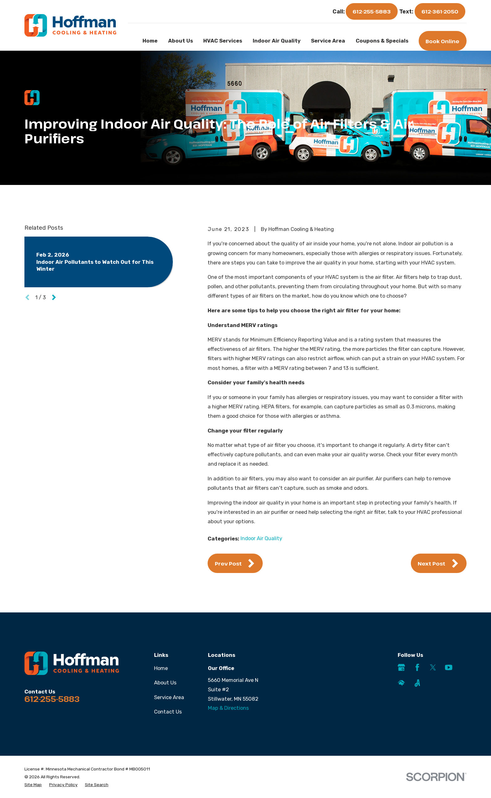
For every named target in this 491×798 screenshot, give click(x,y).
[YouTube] (448, 667)
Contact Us (168, 711)
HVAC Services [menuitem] (222, 41)
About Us (165, 682)
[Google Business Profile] (401, 667)
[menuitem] (33, 785)
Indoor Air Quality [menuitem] (277, 41)
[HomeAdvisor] (401, 683)
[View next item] (54, 297)
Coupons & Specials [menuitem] (382, 41)
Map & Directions (228, 708)
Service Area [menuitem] (328, 41)
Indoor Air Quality (261, 538)
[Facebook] (417, 667)
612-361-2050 (439, 11)
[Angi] (417, 683)
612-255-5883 (372, 11)
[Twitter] (433, 667)
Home (161, 668)
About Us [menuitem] (180, 41)
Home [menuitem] (150, 41)
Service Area (169, 697)
